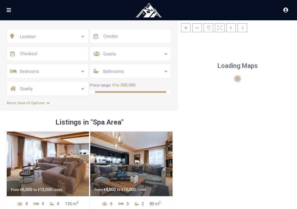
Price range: (100, 85)
